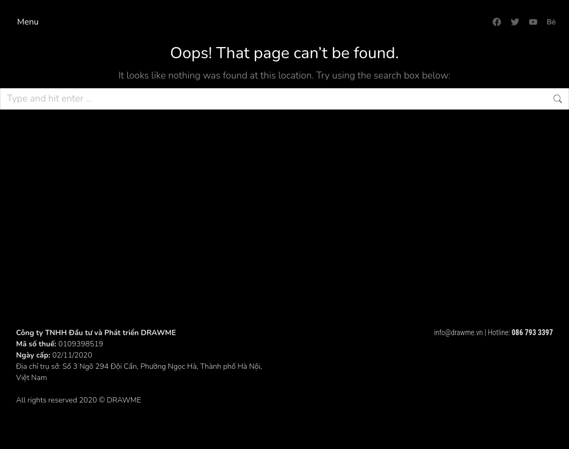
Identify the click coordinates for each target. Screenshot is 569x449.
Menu (28, 22)
